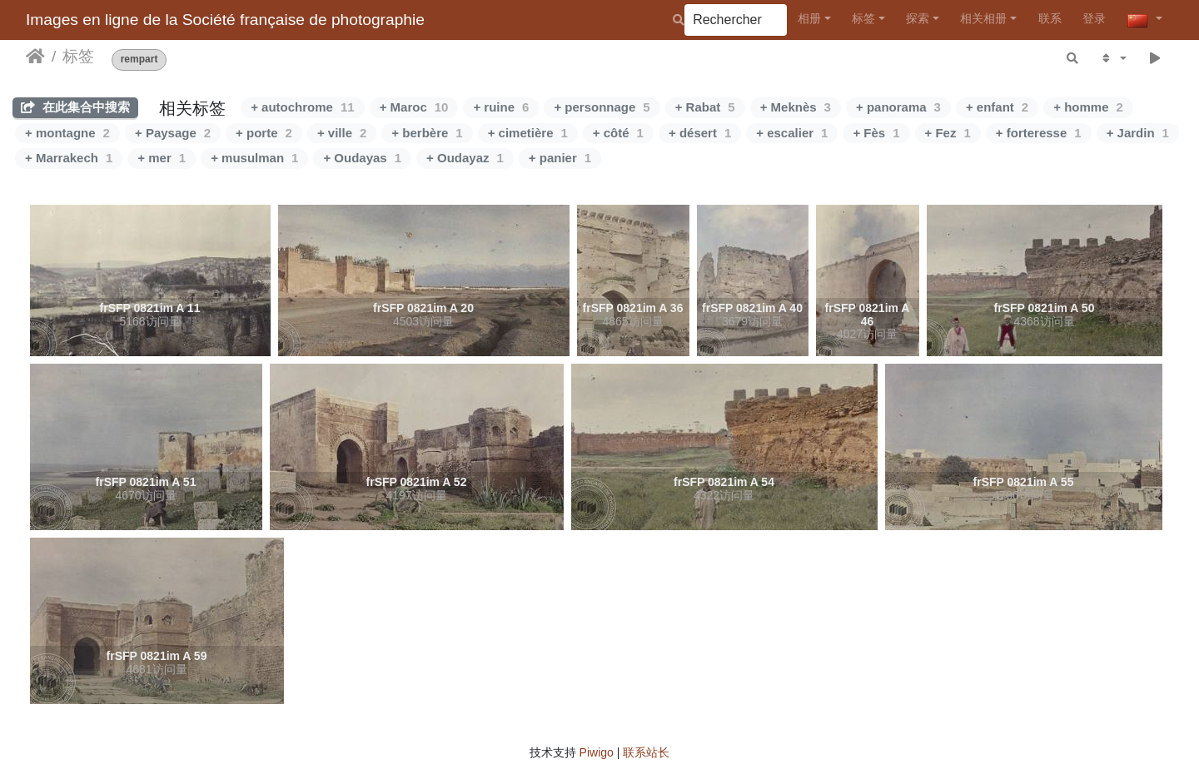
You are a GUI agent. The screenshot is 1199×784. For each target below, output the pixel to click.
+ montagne (67, 133)
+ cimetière (528, 133)
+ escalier (792, 133)
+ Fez (948, 133)
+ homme (1088, 107)
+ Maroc (414, 107)
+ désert (700, 133)
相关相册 (983, 18)
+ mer (161, 158)
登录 (1094, 18)
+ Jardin (1138, 133)
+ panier (560, 158)
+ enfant (997, 107)
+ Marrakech (68, 158)
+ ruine (501, 107)
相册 (809, 18)
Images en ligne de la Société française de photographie (225, 19)
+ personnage (601, 107)
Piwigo (597, 752)
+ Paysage (173, 133)
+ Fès (876, 133)
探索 (917, 18)
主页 (35, 56)
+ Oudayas (362, 158)
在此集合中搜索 (75, 107)
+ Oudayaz (465, 158)
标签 (863, 18)
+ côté (618, 133)
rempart (139, 59)
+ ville (341, 133)
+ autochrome (302, 107)
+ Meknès (795, 107)
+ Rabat (705, 107)
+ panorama (898, 107)
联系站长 (646, 752)
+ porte (264, 133)
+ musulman (254, 158)
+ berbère (426, 133)
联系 (1050, 18)
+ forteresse (1039, 133)
